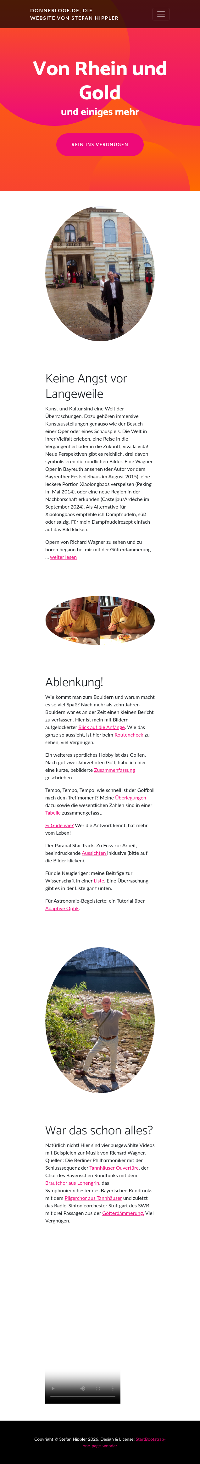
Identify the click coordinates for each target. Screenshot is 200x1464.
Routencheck (128, 735)
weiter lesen (63, 557)
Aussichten (94, 853)
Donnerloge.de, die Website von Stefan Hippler (74, 14)
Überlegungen (130, 797)
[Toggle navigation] (161, 14)
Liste (99, 880)
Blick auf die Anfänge (101, 727)
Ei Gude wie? (59, 825)
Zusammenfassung (114, 770)
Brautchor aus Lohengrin (72, 1183)
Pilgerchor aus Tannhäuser (93, 1198)
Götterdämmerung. (123, 1213)
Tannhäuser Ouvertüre (114, 1168)
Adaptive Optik (62, 908)
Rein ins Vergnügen (100, 144)
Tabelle (53, 812)
